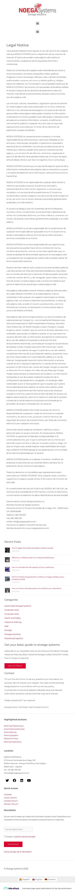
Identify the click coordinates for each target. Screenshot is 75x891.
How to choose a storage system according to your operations (36, 588)
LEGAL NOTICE (10, 798)
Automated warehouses (14, 729)
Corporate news (11, 610)
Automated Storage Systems (17, 606)
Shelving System (11, 735)
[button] (37, 23)
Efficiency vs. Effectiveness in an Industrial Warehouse (33, 558)
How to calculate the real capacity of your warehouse (33, 567)
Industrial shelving (12, 622)
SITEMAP (8, 795)
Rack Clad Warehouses (13, 726)
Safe (6, 626)
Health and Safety (12, 618)
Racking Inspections (12, 742)
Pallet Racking (10, 732)
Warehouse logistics (13, 638)
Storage (8, 630)
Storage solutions (12, 634)
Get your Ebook (15, 666)
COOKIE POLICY (11, 801)
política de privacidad (25, 837)
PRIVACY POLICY (11, 804)
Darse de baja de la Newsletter (18, 852)
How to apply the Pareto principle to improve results (32, 548)
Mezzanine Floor (11, 739)
